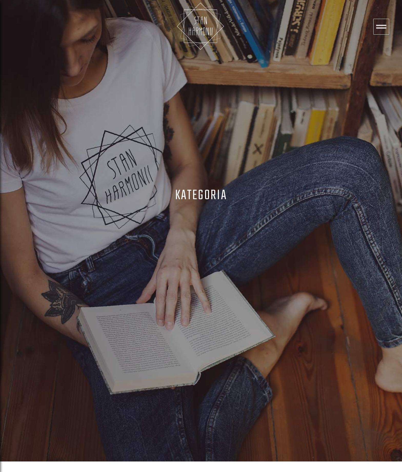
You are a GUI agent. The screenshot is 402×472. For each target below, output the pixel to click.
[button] (381, 27)
